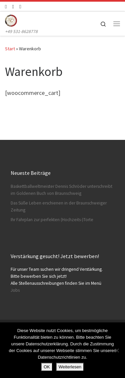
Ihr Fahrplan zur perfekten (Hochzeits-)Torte (52, 219)
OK (47, 366)
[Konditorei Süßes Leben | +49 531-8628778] (11, 19)
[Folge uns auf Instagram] (13, 6)
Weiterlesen (70, 366)
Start (10, 49)
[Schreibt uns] (20, 6)
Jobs (15, 290)
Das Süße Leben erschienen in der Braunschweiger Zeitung (59, 206)
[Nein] (116, 350)
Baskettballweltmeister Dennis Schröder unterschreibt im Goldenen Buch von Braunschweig (61, 190)
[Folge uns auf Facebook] (6, 6)
